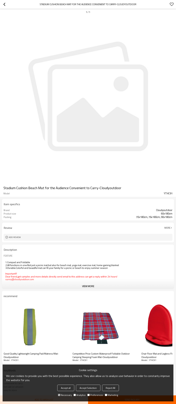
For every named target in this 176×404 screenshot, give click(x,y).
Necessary (65, 395)
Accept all (66, 388)
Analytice (80, 395)
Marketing (111, 395)
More (167, 228)
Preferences (95, 395)
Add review (15, 237)
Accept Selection (88, 388)
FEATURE (8, 255)
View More (88, 286)
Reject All (110, 388)
